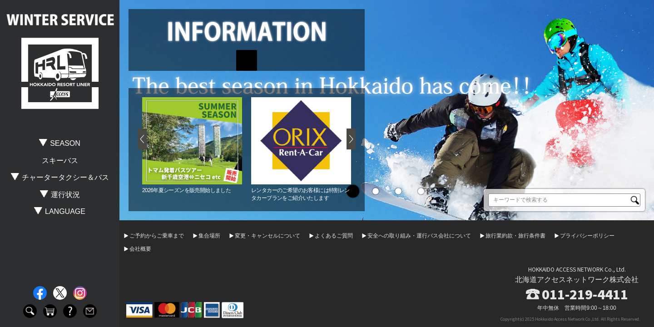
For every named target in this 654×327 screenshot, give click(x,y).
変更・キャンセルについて (267, 236)
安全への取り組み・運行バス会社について (419, 236)
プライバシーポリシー (587, 236)
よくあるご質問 (334, 236)
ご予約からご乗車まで (156, 236)
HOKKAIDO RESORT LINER (60, 73)
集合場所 (209, 236)
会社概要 (140, 249)
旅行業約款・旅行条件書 (515, 236)
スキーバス (60, 160)
